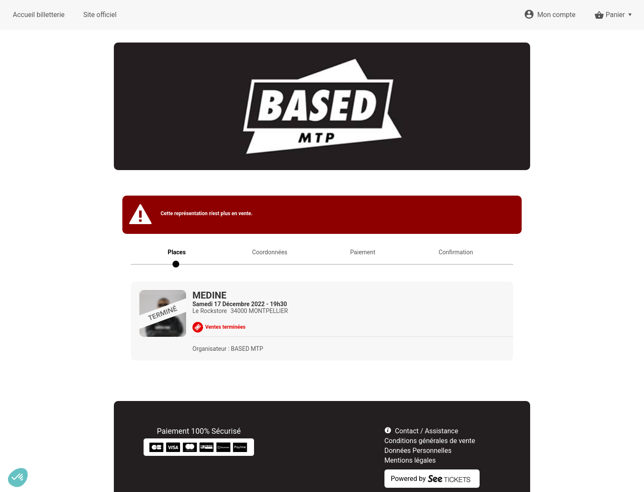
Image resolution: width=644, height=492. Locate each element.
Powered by (408, 479)
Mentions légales (410, 460)
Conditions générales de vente (429, 441)
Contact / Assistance (426, 431)
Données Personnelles (418, 450)
